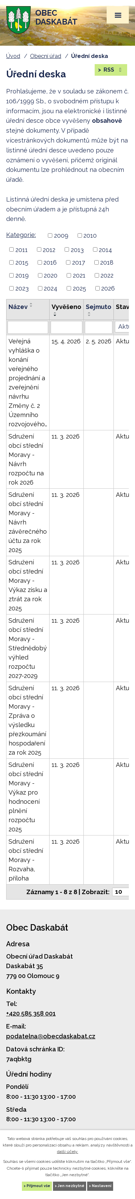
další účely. (67, 1151)
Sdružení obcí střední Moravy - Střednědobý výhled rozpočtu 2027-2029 (28, 648)
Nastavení (101, 1186)
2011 (21, 249)
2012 (49, 249)
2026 (108, 288)
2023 (22, 288)
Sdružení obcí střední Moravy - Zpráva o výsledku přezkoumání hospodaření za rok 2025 (27, 720)
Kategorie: (21, 234)
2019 (22, 275)
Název (18, 306)
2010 (90, 235)
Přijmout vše (38, 1186)
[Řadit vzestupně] (31, 303)
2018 (106, 262)
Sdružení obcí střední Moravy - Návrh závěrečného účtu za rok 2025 (28, 522)
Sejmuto (98, 306)
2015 (21, 262)
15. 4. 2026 (66, 341)
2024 (50, 288)
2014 (105, 249)
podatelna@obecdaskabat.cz (50, 1036)
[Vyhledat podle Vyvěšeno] (66, 327)
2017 (78, 262)
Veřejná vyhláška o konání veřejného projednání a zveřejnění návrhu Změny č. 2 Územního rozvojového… (28, 383)
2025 (79, 288)
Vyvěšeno (66, 306)
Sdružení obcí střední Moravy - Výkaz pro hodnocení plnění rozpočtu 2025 (26, 797)
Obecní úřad (45, 56)
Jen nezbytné (71, 1186)
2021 (79, 275)
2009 (61, 235)
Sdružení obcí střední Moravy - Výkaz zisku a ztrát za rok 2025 (28, 585)
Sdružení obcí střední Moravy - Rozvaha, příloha (26, 860)
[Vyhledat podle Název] (28, 327)
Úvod (13, 56)
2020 (50, 275)
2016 (50, 262)
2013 (77, 249)
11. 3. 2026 (66, 436)
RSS (113, 69)
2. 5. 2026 (98, 341)
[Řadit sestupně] (31, 306)
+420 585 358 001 (31, 1013)
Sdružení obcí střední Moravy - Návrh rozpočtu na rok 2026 (26, 459)
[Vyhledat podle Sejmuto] (98, 327)
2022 (106, 275)
